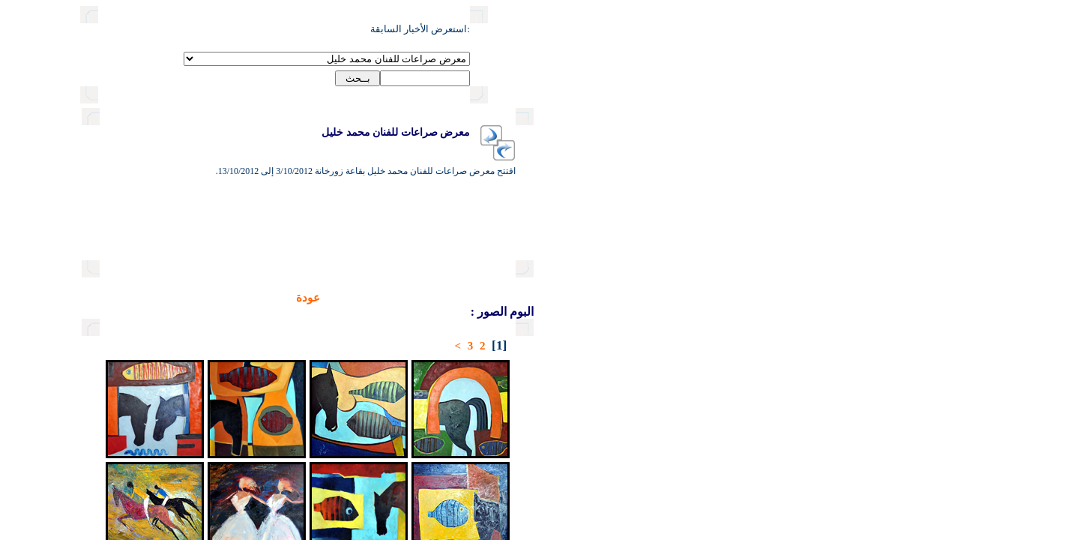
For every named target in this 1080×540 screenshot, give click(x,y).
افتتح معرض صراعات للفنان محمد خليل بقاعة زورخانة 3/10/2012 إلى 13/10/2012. (314, 171)
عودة (256, 298)
